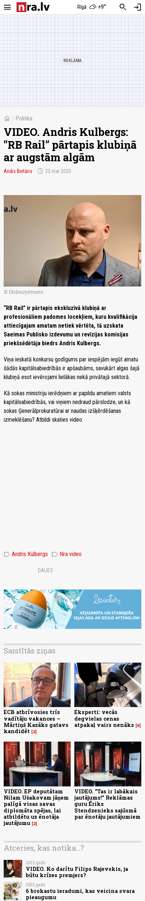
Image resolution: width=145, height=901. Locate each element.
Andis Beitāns (18, 171)
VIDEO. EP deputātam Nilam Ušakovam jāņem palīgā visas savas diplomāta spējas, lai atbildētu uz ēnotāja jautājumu (36, 807)
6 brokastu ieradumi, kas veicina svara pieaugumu (80, 894)
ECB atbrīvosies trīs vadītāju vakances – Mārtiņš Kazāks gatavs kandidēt (36, 722)
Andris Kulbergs (26, 554)
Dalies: (46, 570)
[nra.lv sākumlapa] (33, 7)
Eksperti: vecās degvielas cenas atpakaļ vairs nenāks (104, 718)
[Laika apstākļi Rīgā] (92, 7)
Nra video (67, 554)
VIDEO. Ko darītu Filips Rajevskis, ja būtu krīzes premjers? (77, 872)
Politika (23, 118)
